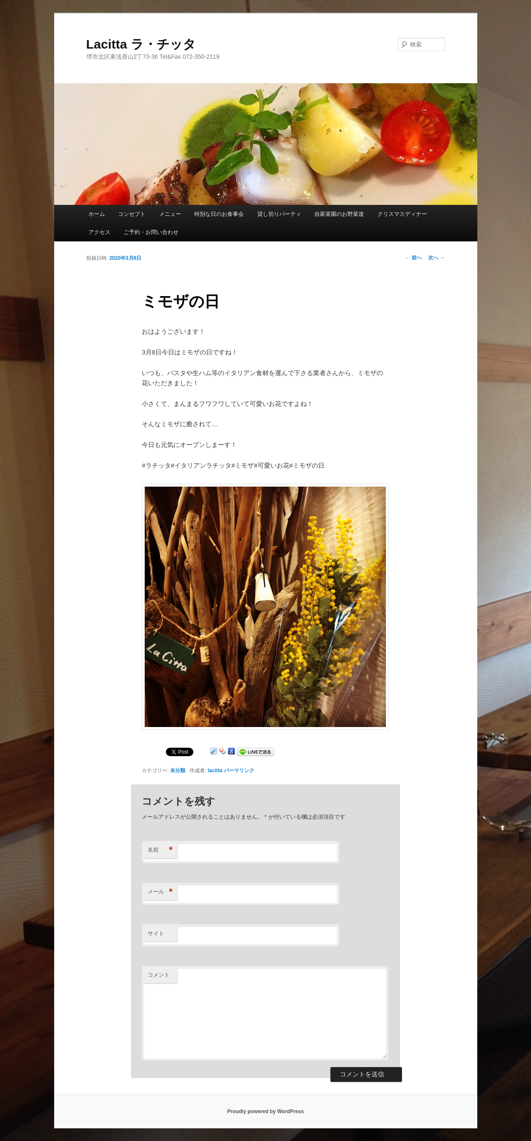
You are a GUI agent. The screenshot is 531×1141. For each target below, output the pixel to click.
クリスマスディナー (402, 214)
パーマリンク (239, 770)
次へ (436, 258)
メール (160, 892)
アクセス (99, 232)
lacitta (215, 770)
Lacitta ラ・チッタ (141, 44)
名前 (160, 850)
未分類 (177, 770)
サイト (156, 933)
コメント (159, 975)
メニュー (170, 214)
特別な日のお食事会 (219, 214)
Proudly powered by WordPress (265, 1111)
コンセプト (132, 214)
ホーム (96, 214)
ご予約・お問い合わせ (151, 232)
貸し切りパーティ (279, 214)
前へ (413, 258)
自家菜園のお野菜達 (339, 214)
